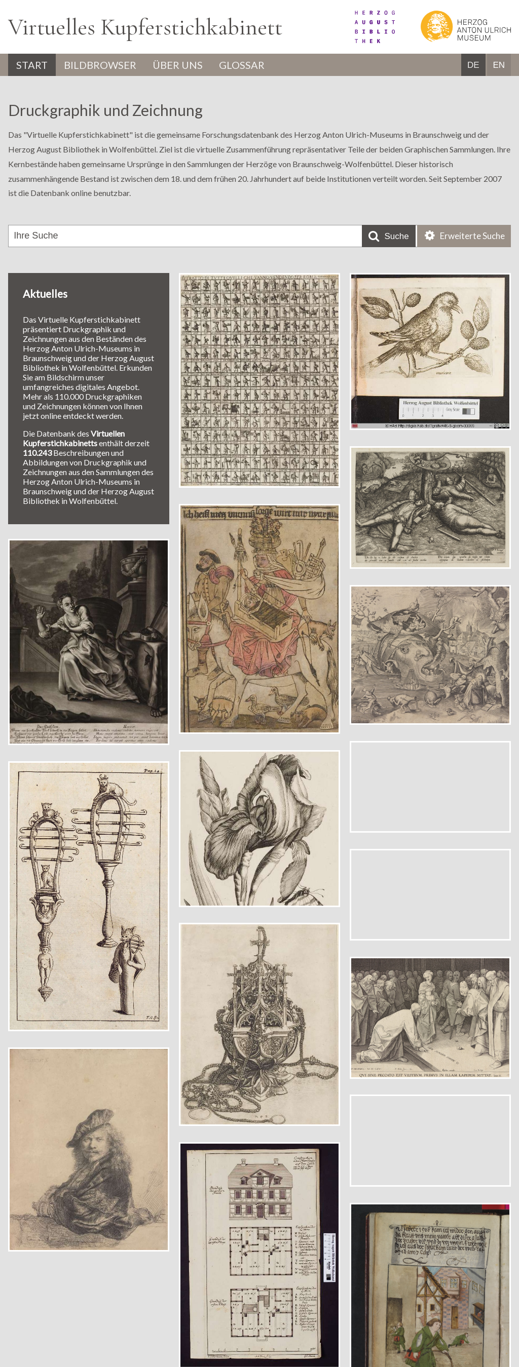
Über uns (178, 65)
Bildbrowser (100, 65)
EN (499, 65)
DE (473, 65)
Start (32, 65)
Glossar (242, 65)
